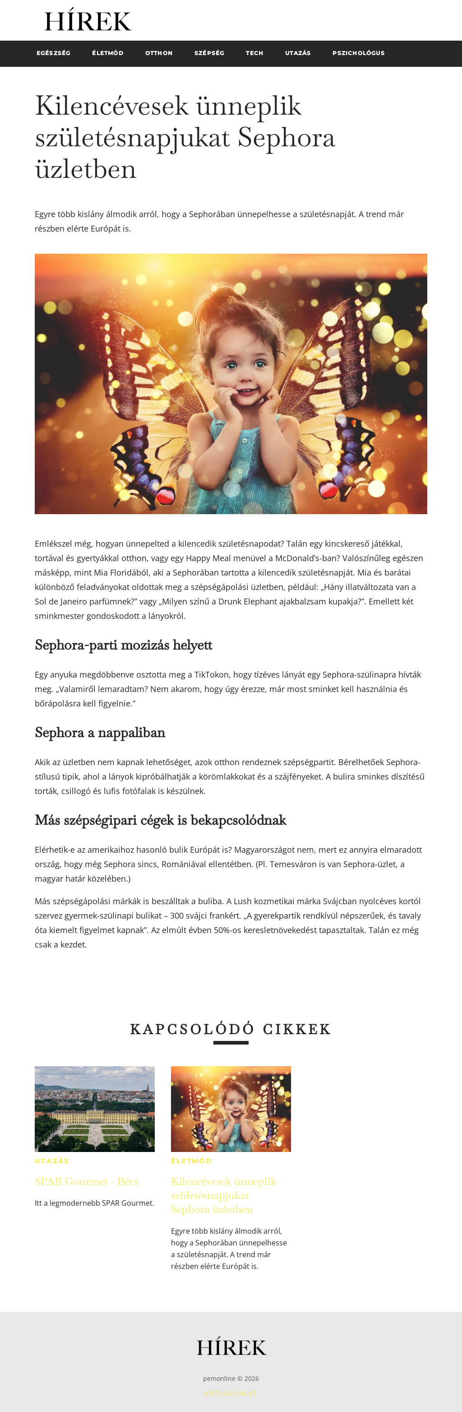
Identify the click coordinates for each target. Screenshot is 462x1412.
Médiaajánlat (231, 1393)
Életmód (192, 1161)
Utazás (52, 1161)
